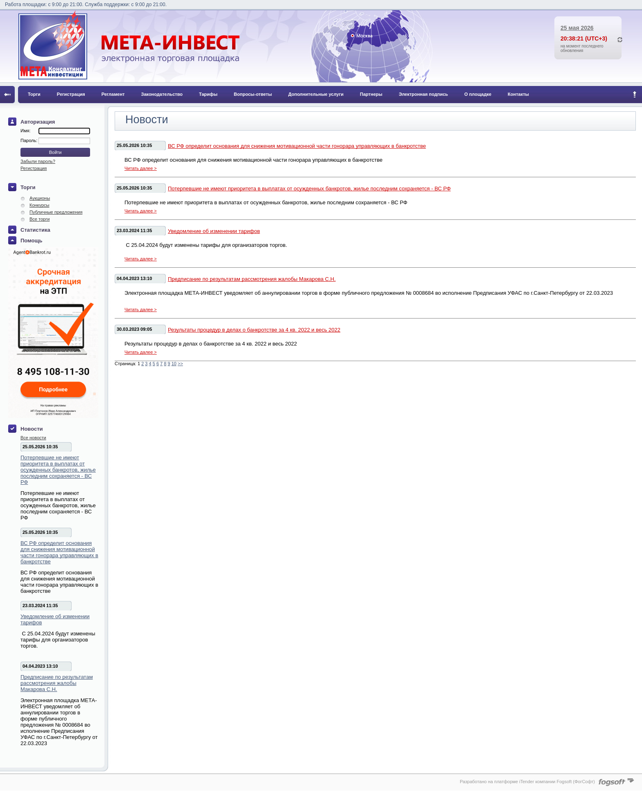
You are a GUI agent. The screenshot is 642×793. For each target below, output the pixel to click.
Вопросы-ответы (253, 94)
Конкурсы (39, 205)
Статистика (35, 230)
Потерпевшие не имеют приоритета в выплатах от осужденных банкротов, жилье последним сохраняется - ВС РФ (58, 469)
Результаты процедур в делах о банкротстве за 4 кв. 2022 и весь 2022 (254, 330)
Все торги (39, 219)
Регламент (113, 94)
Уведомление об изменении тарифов (55, 619)
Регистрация (71, 94)
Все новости (33, 437)
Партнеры (371, 94)
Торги (34, 94)
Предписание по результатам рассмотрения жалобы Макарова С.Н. (56, 683)
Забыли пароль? (37, 161)
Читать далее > (140, 168)
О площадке (477, 94)
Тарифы (208, 94)
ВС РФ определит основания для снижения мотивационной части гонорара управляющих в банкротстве (59, 552)
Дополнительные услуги (316, 94)
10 (174, 363)
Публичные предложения (55, 212)
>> (180, 363)
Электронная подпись (423, 94)
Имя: (25, 130)
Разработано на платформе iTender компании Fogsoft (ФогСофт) (527, 781)
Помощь (31, 240)
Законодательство (162, 94)
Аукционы (39, 198)
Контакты (518, 94)
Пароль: (29, 140)
